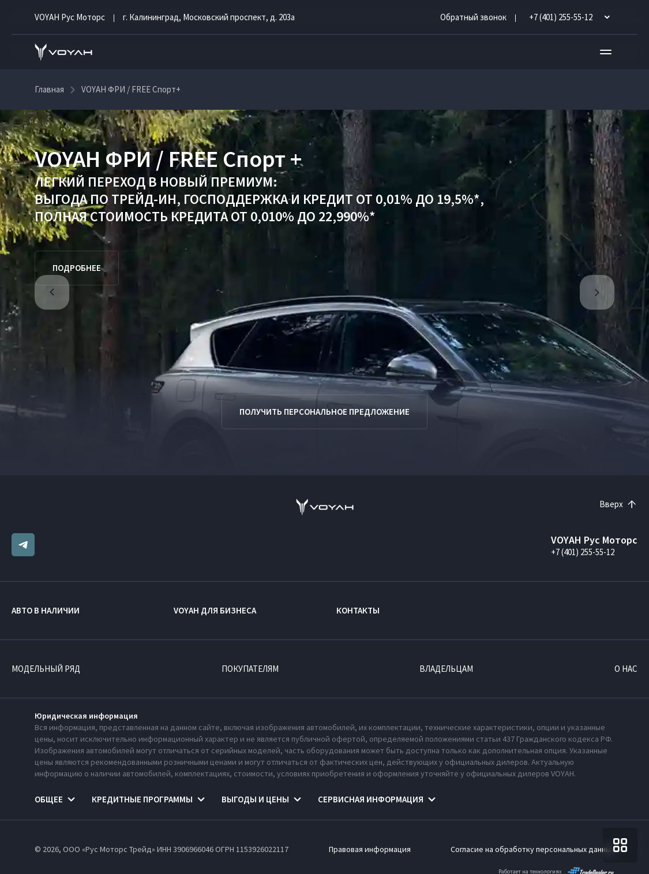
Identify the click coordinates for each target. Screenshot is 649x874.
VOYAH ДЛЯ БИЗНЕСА (215, 610)
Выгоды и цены (255, 799)
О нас (625, 668)
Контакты (358, 610)
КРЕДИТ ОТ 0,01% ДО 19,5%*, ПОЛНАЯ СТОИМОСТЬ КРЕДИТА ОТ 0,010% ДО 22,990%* (259, 207)
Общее (49, 799)
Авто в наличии (46, 610)
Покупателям (250, 668)
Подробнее (76, 267)
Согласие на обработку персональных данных (532, 849)
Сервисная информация (370, 799)
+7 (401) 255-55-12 (582, 551)
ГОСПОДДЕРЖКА (235, 199)
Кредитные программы (142, 799)
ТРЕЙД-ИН (144, 199)
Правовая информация (370, 849)
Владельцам (446, 668)
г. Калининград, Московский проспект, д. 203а (209, 17)
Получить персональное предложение (324, 411)
